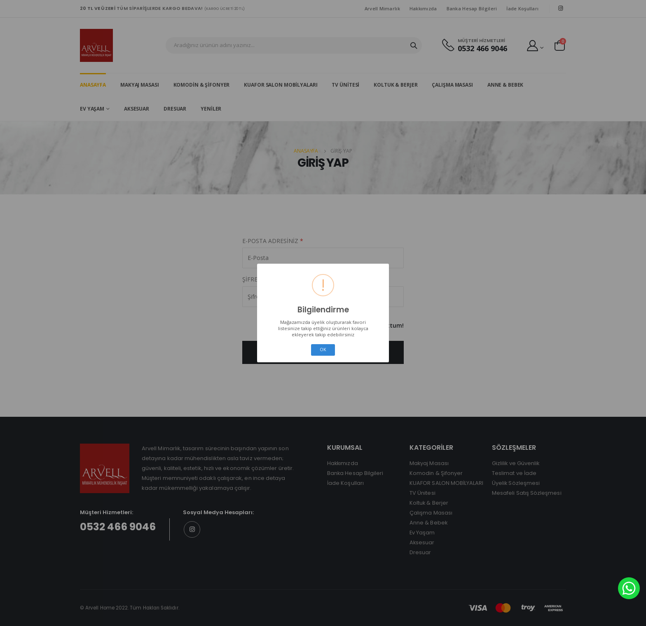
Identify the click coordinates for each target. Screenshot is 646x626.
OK (323, 349)
